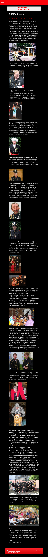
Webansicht (38, 550)
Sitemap (18, 551)
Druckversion (11, 551)
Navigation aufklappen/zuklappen (24, 2)
